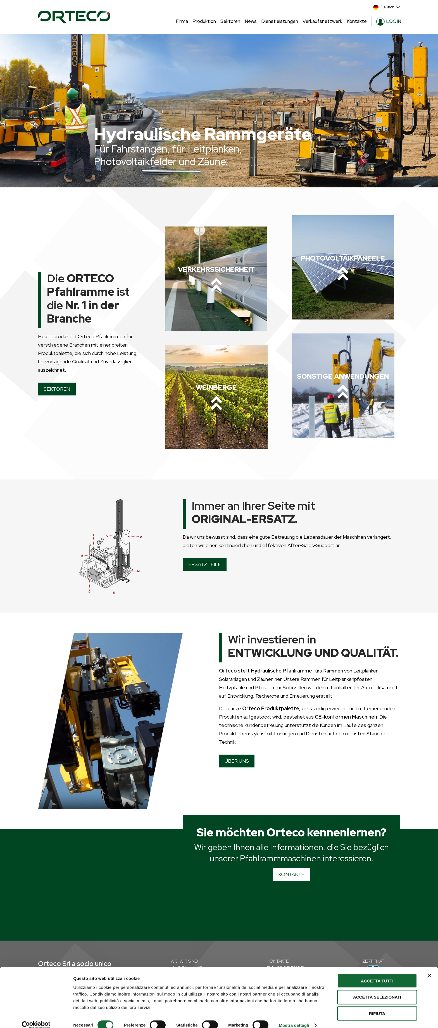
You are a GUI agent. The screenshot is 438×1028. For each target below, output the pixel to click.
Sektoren (230, 21)
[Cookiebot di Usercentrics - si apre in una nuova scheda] (36, 1017)
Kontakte (357, 21)
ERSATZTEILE (204, 564)
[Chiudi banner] (429, 967)
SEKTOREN (57, 389)
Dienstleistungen (279, 21)
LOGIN (388, 22)
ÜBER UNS (237, 761)
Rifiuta (377, 1005)
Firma (182, 21)
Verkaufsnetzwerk (322, 21)
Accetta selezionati (377, 988)
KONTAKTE (291, 874)
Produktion (204, 21)
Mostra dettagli (294, 1017)
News (251, 21)
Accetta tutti (377, 972)
